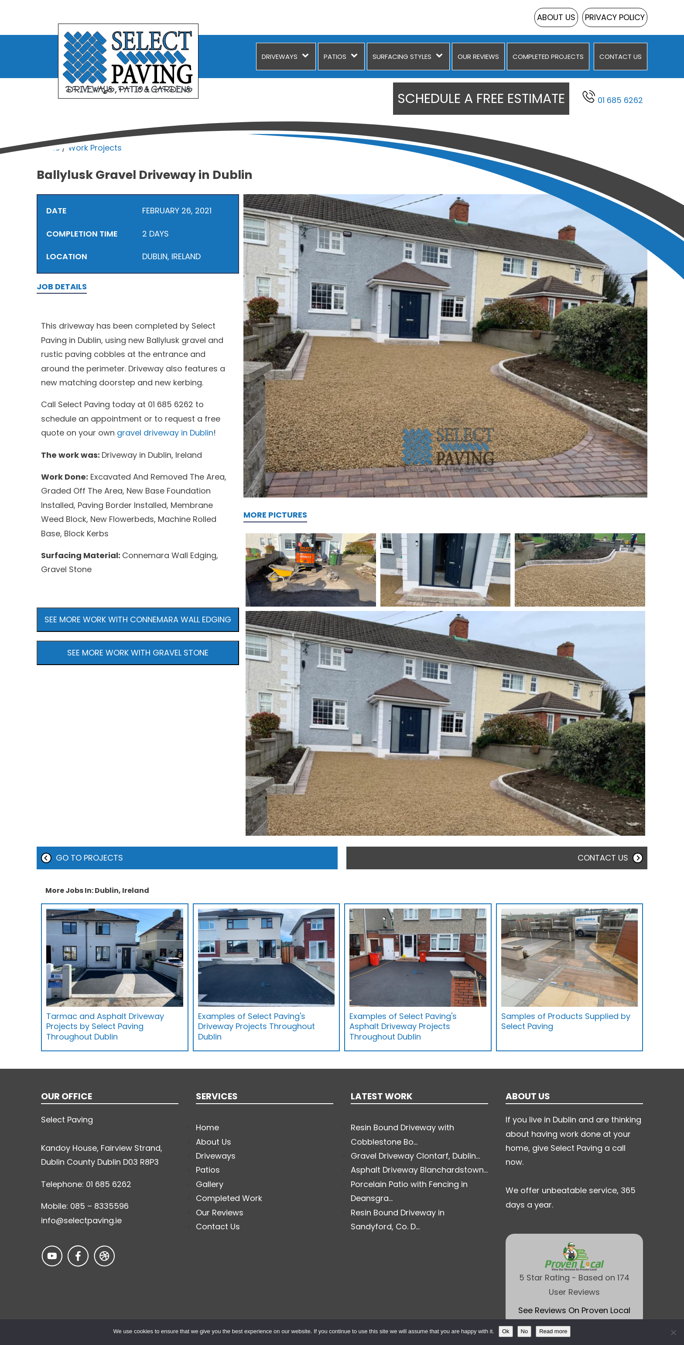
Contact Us (620, 56)
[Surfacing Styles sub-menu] (441, 56)
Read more (553, 1331)
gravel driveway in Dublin (165, 432)
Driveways (280, 56)
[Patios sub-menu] (356, 56)
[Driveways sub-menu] (307, 56)
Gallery (209, 1184)
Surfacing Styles (402, 56)
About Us (556, 17)
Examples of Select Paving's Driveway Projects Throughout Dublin (256, 1026)
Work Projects (95, 147)
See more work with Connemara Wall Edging (137, 619)
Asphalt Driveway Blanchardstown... (419, 1169)
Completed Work (229, 1198)
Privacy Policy (615, 17)
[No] (673, 1332)
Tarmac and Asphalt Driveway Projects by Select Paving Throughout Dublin (105, 1026)
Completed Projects (548, 56)
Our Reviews (478, 56)
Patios (335, 56)
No (524, 1331)
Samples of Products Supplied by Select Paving (565, 1021)
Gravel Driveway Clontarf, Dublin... (415, 1155)
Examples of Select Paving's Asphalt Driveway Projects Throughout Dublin (403, 1026)
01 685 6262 (612, 98)
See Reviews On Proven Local (574, 1310)
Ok (506, 1331)
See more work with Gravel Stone (138, 652)
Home (48, 147)
